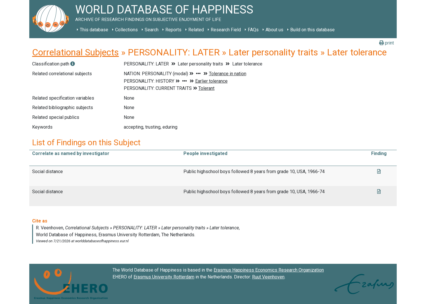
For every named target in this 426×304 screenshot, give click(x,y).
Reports (173, 29)
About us (274, 29)
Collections (126, 29)
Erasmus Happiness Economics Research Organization (269, 270)
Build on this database (312, 29)
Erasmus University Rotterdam (163, 277)
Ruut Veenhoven (268, 277)
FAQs (253, 29)
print (386, 43)
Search (151, 29)
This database (94, 29)
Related (196, 29)
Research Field (226, 29)
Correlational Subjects (75, 52)
